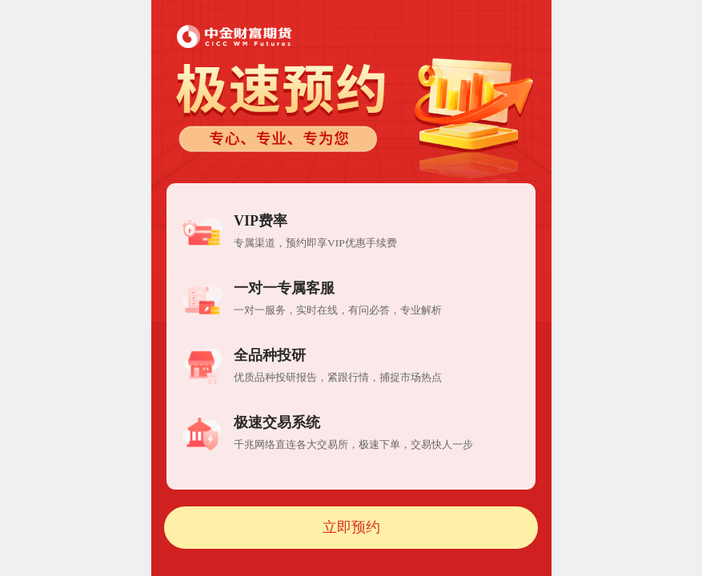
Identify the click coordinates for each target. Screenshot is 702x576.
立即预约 (351, 527)
